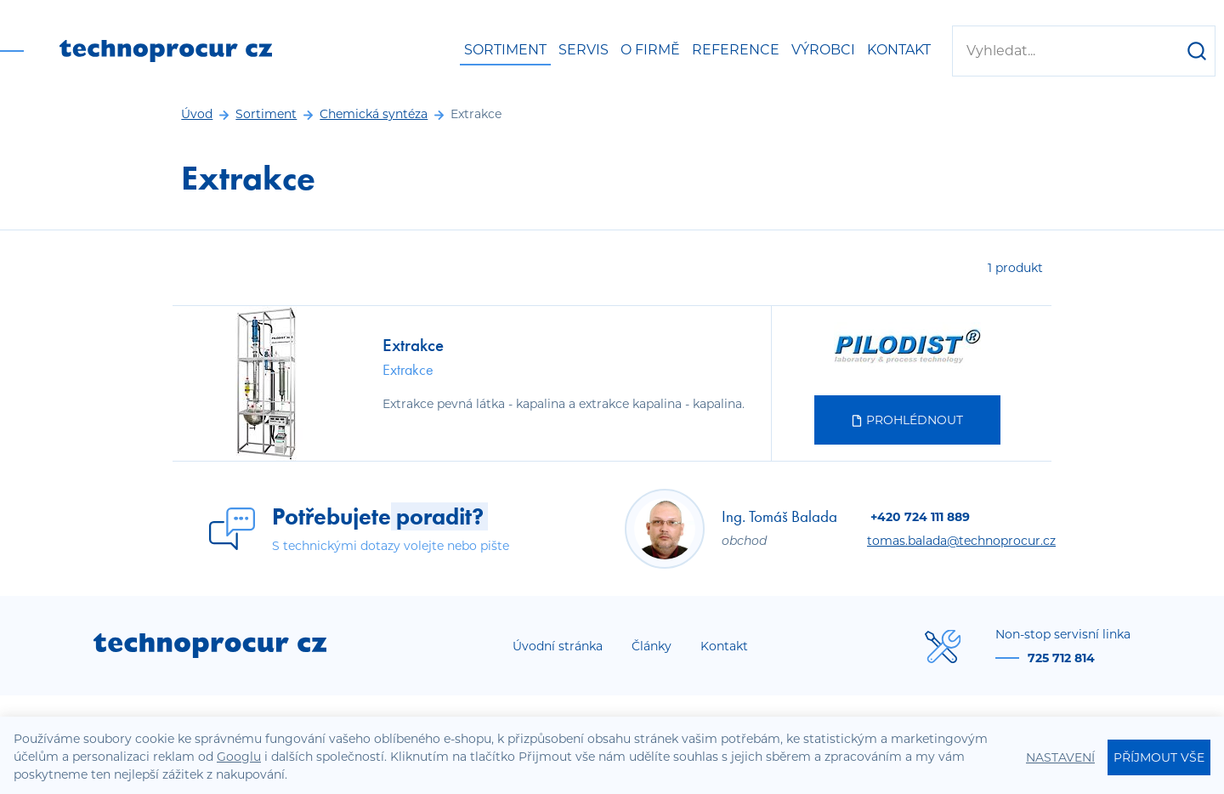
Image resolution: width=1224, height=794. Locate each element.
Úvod (196, 114)
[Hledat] (1197, 51)
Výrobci (823, 50)
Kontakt (899, 50)
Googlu (239, 756)
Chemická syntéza (374, 114)
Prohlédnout (907, 420)
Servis (583, 50)
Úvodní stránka (558, 646)
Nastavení (1060, 757)
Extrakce (413, 344)
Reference (735, 50)
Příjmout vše (1159, 757)
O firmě (650, 50)
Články (652, 646)
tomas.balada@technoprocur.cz (961, 540)
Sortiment (505, 50)
